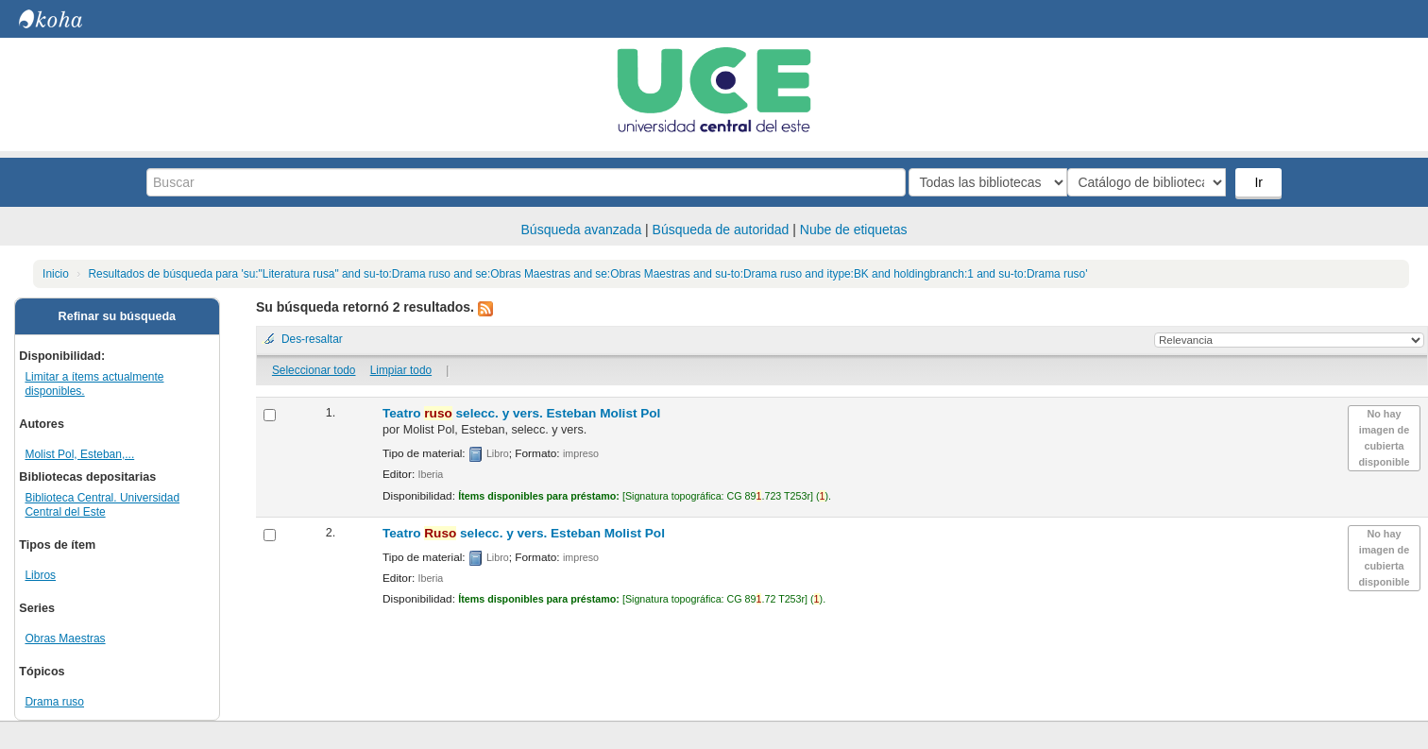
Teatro (521, 413)
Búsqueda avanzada (581, 229)
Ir (1260, 182)
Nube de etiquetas (854, 229)
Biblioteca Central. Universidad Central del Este (102, 505)
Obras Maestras (65, 638)
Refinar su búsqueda (118, 316)
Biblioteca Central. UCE (66, 19)
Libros (40, 575)
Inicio (55, 274)
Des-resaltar (312, 339)
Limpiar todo (401, 370)
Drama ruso (54, 701)
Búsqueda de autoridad (721, 229)
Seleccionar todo (314, 370)
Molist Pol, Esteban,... (79, 454)
